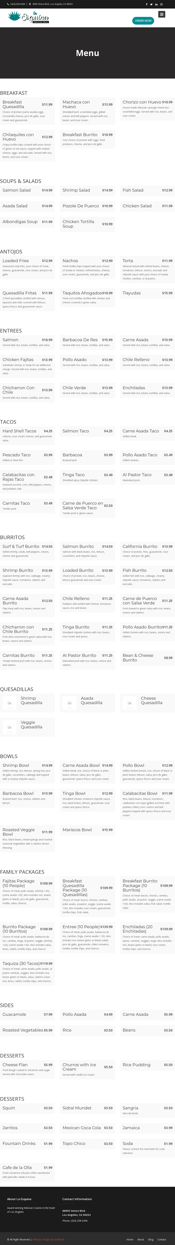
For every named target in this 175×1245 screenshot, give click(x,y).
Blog (150, 1239)
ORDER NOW (143, 21)
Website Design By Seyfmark (48, 1239)
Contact (161, 1239)
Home (129, 1239)
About (140, 1239)
